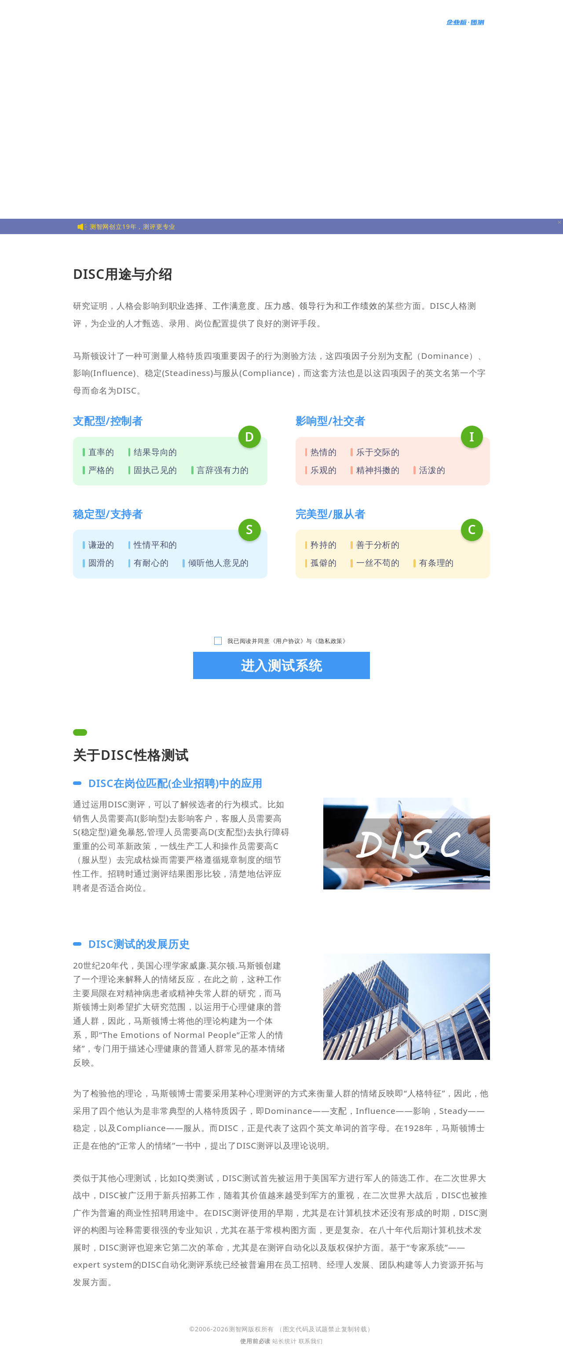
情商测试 (199, 22)
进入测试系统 (281, 665)
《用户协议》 (288, 641)
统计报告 (376, 22)
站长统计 (284, 1341)
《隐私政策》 (330, 641)
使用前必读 (256, 1341)
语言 (414, 22)
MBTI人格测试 (245, 22)
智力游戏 (337, 22)
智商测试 (160, 22)
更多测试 (292, 22)
